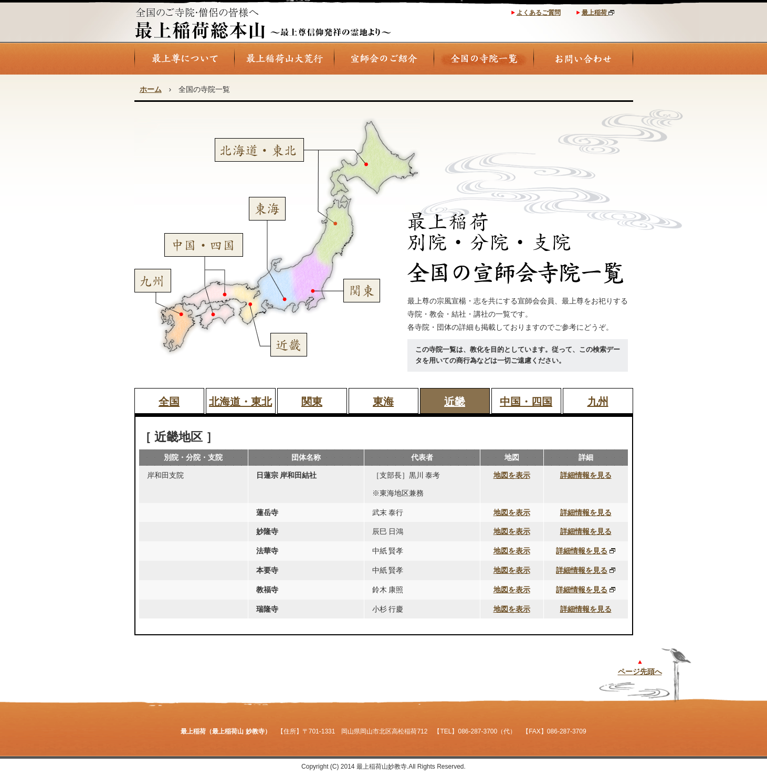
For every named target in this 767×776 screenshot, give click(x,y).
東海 (383, 401)
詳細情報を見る (586, 475)
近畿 (454, 401)
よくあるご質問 (539, 12)
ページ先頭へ (640, 671)
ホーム (151, 89)
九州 (597, 401)
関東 (311, 401)
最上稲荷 (598, 12)
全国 (169, 401)
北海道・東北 (240, 401)
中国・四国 (526, 401)
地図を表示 (511, 475)
